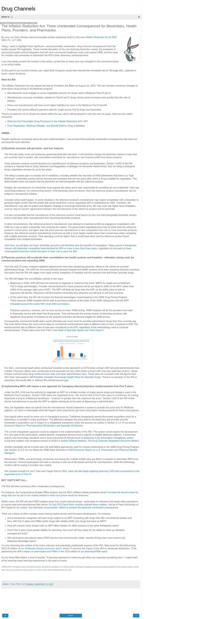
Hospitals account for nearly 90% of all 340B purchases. (40, 304)
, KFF (85, 121)
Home (70, 616)
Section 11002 (41, 570)
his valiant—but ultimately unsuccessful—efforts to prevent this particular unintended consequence (67, 507)
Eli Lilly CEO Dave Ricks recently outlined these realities (78, 504)
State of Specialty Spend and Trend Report (80, 330)
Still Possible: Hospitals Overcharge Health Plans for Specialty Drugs (65, 377)
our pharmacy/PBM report (94, 551)
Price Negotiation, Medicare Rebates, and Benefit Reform (37, 126)
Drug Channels (18, 8)
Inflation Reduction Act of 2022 (101, 37)
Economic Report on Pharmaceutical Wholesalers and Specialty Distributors (43, 425)
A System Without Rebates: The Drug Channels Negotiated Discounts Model (98, 441)
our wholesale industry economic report (41, 548)
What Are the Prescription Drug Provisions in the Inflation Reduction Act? (44, 121)
